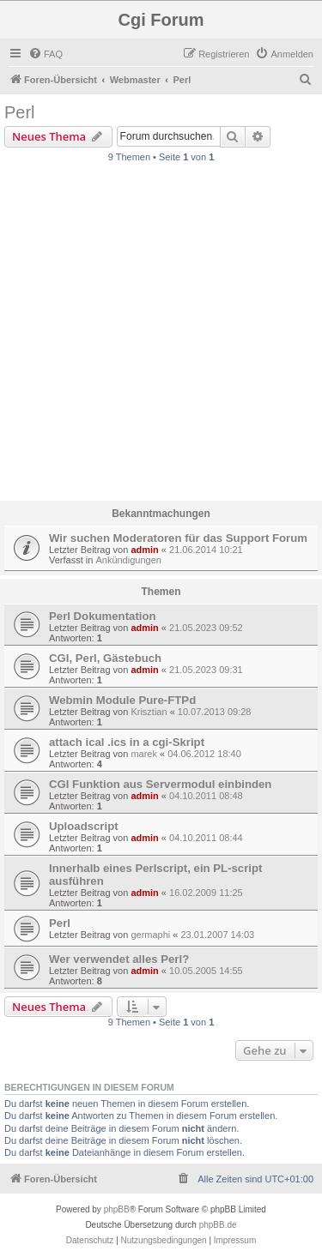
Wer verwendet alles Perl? (119, 959)
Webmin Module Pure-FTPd (122, 700)
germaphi (150, 934)
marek (144, 754)
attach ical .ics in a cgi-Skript (126, 742)
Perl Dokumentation (102, 616)
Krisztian (149, 712)
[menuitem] (45, 54)
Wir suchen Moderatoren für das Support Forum (178, 538)
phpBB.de (218, 1225)
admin (144, 549)
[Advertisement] (161, 336)
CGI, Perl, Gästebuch (105, 658)
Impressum (235, 1240)
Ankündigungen (128, 560)
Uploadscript (83, 826)
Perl (19, 112)
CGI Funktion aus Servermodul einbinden (160, 784)
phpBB (117, 1209)
